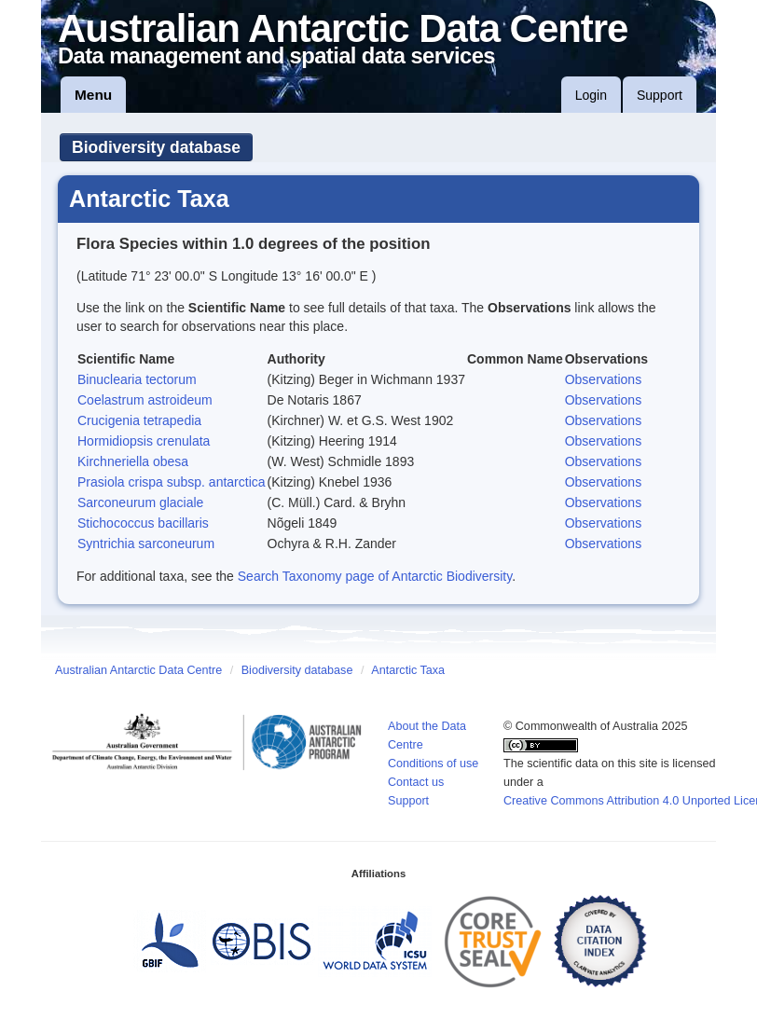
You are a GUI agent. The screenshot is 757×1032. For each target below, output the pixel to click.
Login (591, 95)
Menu (93, 95)
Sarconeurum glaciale (140, 502)
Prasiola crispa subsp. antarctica (171, 482)
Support (659, 95)
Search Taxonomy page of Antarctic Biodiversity (375, 576)
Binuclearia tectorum (137, 379)
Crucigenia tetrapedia (139, 420)
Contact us (416, 782)
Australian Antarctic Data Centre (138, 670)
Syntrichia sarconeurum (145, 543)
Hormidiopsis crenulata (143, 440)
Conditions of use (433, 763)
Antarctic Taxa (408, 670)
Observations (603, 379)
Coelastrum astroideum (145, 399)
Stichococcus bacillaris (143, 523)
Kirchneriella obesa (132, 461)
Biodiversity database (156, 147)
